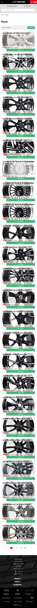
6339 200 (28, 6)
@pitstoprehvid (18, 573)
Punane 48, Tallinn (12, 6)
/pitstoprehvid (18, 571)
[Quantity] (4, 50)
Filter (31, 27)
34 (20, 547)
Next (25, 547)
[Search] (18, 10)
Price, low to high (6, 27)
